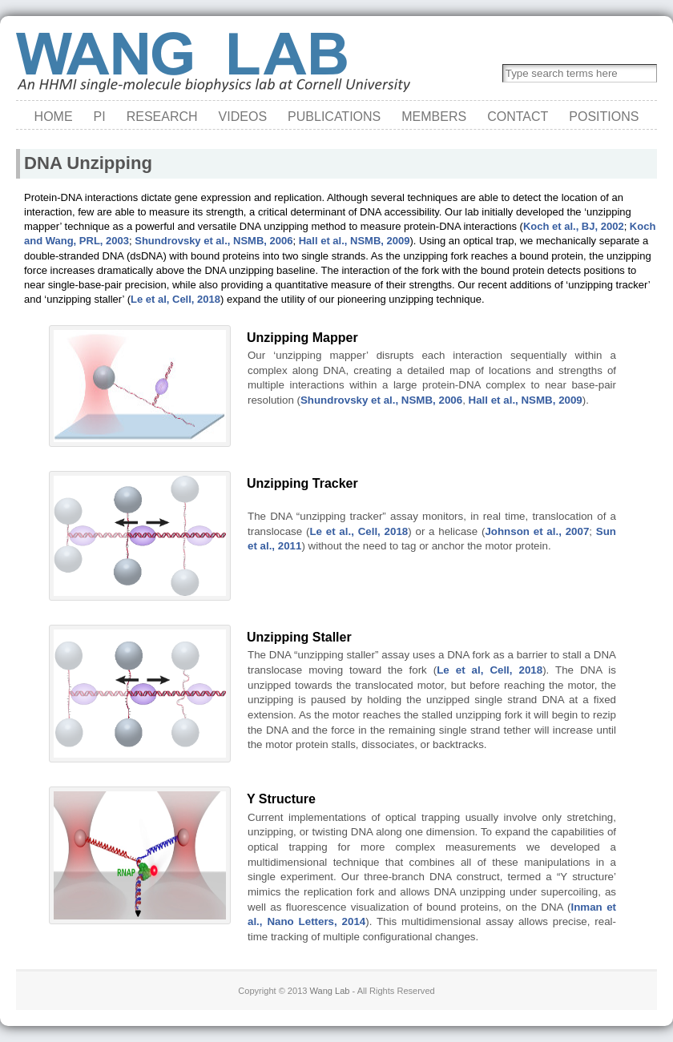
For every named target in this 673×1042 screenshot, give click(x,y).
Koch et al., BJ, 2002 (573, 226)
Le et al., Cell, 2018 (358, 531)
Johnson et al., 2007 (537, 531)
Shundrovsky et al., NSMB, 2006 (213, 241)
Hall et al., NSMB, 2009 (354, 241)
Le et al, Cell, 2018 (175, 299)
